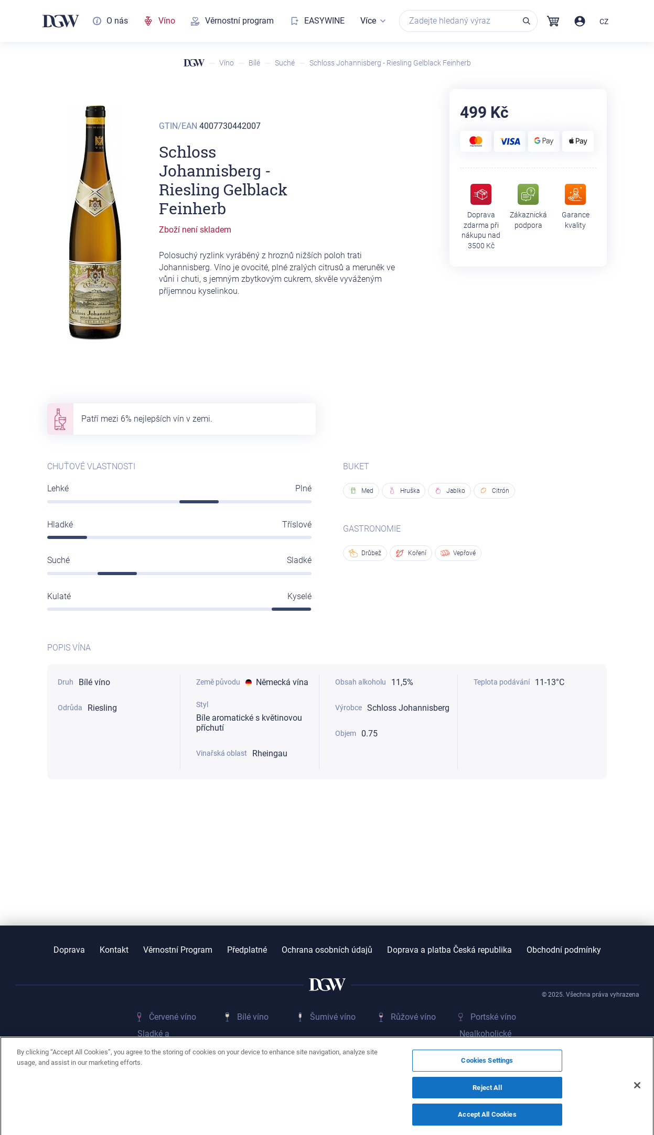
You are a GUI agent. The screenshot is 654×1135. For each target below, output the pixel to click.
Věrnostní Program (177, 950)
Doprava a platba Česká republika (449, 950)
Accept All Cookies (487, 1119)
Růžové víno (413, 1017)
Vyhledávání (526, 20)
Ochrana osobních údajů (327, 950)
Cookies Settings (487, 1066)
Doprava (69, 950)
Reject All (487, 1092)
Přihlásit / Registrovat (579, 21)
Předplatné (247, 950)
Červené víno (172, 1017)
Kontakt (114, 950)
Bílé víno (253, 1017)
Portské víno (493, 1017)
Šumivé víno (333, 1017)
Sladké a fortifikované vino (169, 1039)
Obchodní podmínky (564, 950)
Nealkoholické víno (485, 1039)
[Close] (637, 1090)
